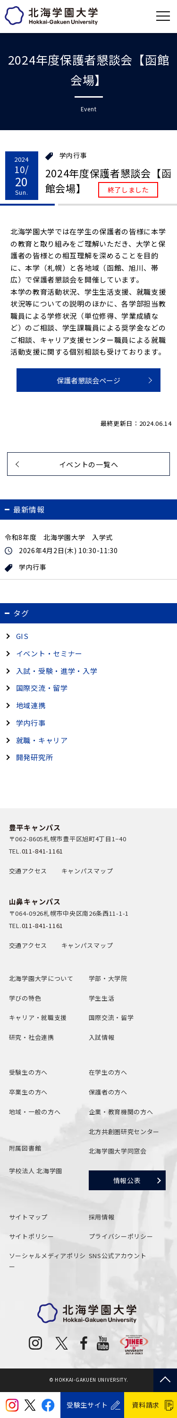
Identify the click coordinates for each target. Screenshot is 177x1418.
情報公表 (127, 1180)
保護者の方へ (108, 1091)
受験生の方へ (28, 1072)
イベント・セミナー (49, 653)
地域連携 (31, 705)
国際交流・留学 (42, 688)
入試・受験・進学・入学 (57, 671)
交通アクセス (28, 870)
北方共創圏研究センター (124, 1131)
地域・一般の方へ (35, 1111)
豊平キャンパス (35, 827)
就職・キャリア (42, 740)
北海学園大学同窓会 (118, 1150)
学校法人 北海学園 (35, 1170)
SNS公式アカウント (118, 1255)
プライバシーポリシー (121, 1236)
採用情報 (102, 1216)
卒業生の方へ (28, 1091)
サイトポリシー (31, 1236)
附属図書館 (25, 1148)
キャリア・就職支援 (38, 1017)
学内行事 (73, 155)
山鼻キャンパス (35, 901)
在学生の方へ (108, 1072)
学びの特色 (25, 998)
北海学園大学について (41, 978)
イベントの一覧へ (88, 464)
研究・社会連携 (31, 1037)
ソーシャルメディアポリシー (47, 1260)
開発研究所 (34, 757)
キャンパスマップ (87, 870)
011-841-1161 (42, 850)
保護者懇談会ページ (88, 380)
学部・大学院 (108, 978)
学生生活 (102, 998)
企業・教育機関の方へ (121, 1111)
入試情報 (102, 1037)
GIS (22, 636)
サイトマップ (28, 1216)
